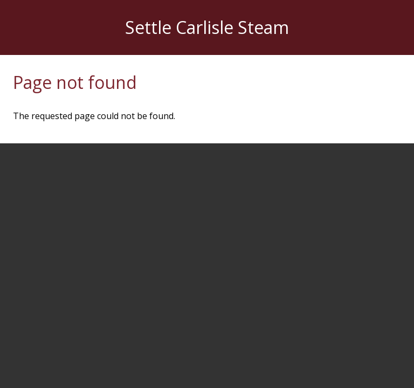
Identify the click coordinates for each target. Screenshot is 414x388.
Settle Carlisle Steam (207, 27)
